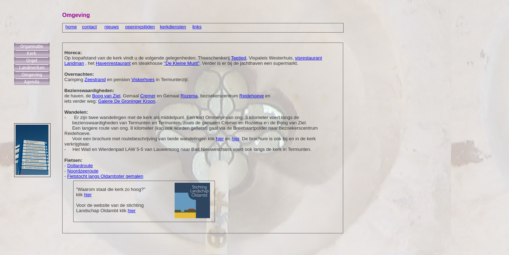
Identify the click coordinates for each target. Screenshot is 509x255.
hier (88, 194)
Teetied (238, 58)
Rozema (189, 95)
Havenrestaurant (113, 63)
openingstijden (140, 26)
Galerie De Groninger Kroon (126, 101)
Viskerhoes (143, 79)
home (71, 26)
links (196, 26)
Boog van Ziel (106, 95)
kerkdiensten (173, 26)
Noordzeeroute (82, 171)
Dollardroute (80, 165)
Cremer (148, 95)
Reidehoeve (251, 95)
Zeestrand (95, 79)
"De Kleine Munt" (182, 63)
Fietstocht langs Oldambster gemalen (105, 176)
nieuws (112, 26)
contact (89, 26)
